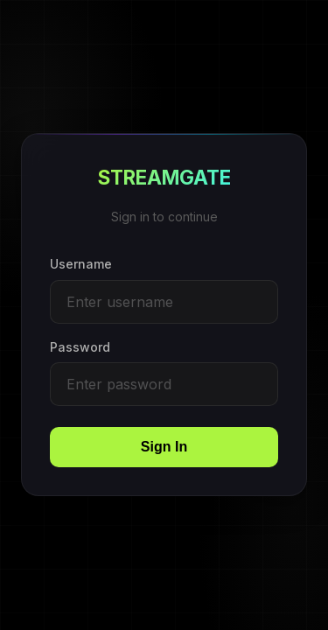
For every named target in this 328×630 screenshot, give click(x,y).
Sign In (164, 447)
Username (81, 264)
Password (80, 347)
